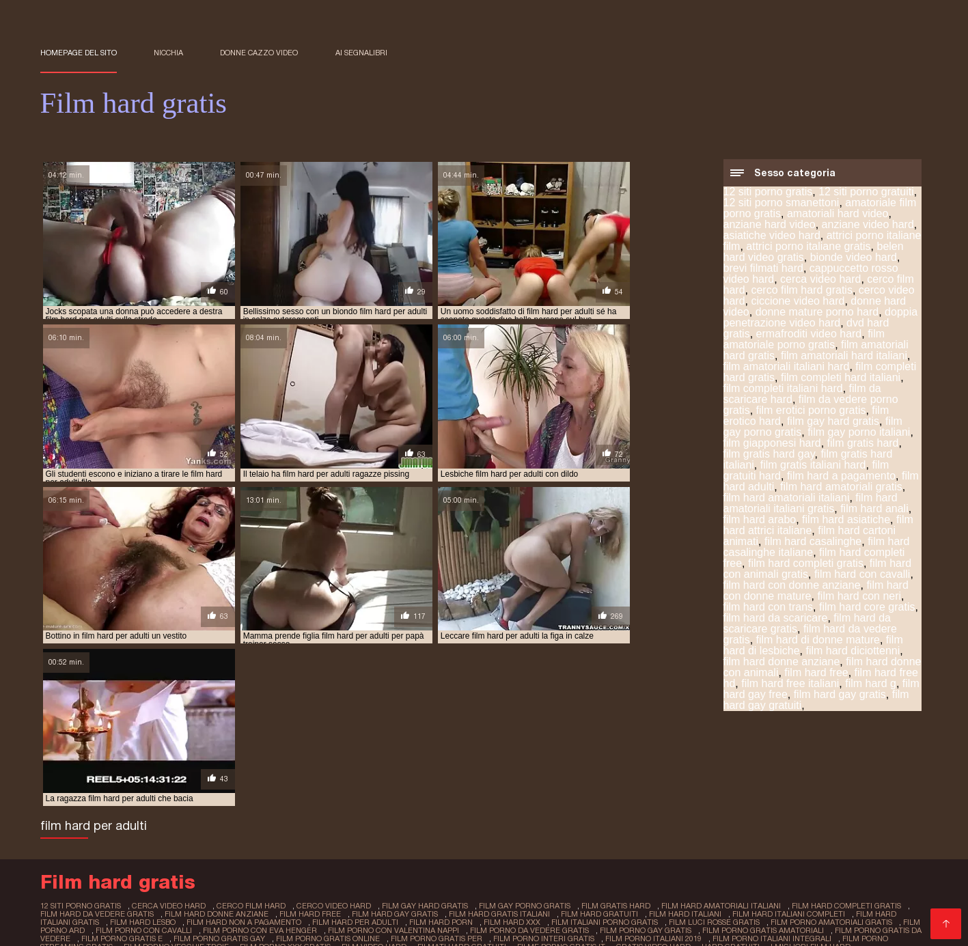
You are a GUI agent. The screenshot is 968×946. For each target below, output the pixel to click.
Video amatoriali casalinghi (206, 897)
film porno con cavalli (113, 781)
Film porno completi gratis (216, 919)
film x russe (142, 928)
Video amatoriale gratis (644, 831)
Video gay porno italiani (451, 897)
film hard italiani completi (762, 766)
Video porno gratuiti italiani (282, 908)
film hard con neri (859, 597)
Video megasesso (533, 886)
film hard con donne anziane (792, 586)
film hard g (870, 685)
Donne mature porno (748, 853)
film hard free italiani (790, 685)
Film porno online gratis (524, 831)
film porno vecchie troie (175, 796)
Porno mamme (866, 842)
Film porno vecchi (412, 820)
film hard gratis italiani (475, 766)
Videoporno (381, 908)
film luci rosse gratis (678, 774)
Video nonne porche (718, 886)
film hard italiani (659, 766)
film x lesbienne (73, 928)
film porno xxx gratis (283, 796)
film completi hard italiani (840, 379)
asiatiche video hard (771, 236)
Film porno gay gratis (824, 886)
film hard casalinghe (812, 542)
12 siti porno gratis (768, 193)
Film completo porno (829, 864)
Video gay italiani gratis (473, 908)
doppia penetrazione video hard (820, 318)
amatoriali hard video (838, 215)
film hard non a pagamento (211, 774)
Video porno (375, 864)
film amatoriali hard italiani (844, 357)
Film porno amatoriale (172, 842)
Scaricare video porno (651, 897)
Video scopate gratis (189, 853)
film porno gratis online (327, 789)
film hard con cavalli (862, 575)
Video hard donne (454, 864)
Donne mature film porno (609, 820)
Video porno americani (636, 853)
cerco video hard (327, 759)
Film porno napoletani (485, 875)
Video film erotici (696, 842)
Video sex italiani (628, 864)
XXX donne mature (722, 820)
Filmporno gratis (542, 864)
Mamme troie (263, 842)
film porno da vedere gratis (496, 781)
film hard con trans (768, 608)
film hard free (816, 674)
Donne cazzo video (259, 52)
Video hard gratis (328, 919)
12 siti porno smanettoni (781, 204)
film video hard (372, 796)
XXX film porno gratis (826, 908)
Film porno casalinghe (430, 919)
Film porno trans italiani (793, 875)
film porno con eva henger (229, 781)
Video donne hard (277, 875)
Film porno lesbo (623, 886)
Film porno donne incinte (835, 820)
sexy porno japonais (220, 928)
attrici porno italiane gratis (808, 247)
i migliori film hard (804, 796)
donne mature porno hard (817, 313)
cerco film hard (247, 759)
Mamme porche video (288, 831)
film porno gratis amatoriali (729, 781)
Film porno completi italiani (225, 886)
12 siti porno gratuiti (866, 193)
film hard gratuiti (574, 766)
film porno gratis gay (218, 789)
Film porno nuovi (586, 875)
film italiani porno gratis (568, 774)
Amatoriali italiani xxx (541, 919)
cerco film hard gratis (802, 291)
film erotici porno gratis (811, 411)
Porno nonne (327, 886)
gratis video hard (649, 796)
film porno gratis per (436, 789)
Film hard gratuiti (782, 842)
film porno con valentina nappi (361, 781)
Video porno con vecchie (424, 886)
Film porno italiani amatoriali (427, 853)
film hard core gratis (867, 608)
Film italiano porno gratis (304, 820)
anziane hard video (769, 226)
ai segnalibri (361, 52)
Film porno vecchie (86, 908)
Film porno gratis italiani (359, 842)
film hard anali (874, 510)
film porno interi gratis (543, 789)
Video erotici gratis (467, 842)
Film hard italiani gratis (857, 897)
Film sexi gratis (539, 853)
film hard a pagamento (841, 477)
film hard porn (405, 774)
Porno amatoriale (847, 853)
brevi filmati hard (763, 269)
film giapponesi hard (772, 444)
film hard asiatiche (846, 521)
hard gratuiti (725, 796)
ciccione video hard (797, 302)
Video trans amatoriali (716, 908)
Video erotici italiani (87, 853)
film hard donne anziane (781, 663)
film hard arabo (760, 521)
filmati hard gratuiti (459, 796)
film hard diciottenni (852, 652)
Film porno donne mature (277, 864)
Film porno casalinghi (298, 853)
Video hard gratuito (681, 875)
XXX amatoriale (200, 820)
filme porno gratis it (558, 796)
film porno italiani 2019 (653, 789)
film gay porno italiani (858, 433)
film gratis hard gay (769, 455)
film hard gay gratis (840, 695)
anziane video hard (868, 226)
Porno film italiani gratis (404, 831)
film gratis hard (863, 444)
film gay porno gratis (516, 759)
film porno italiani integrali (771, 789)
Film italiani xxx (175, 908)
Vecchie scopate (502, 820)
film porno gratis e (121, 789)
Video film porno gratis (332, 897)
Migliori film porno (753, 897)
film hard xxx (476, 774)
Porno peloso (740, 831)
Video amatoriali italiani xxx (584, 842)
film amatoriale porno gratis (804, 340)
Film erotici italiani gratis (98, 820)
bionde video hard (853, 258)
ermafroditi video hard (809, 335)
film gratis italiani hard (813, 466)
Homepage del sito (78, 52)
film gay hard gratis (833, 422)
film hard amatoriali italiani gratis (810, 504)
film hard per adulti (321, 774)
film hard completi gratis (805, 564)
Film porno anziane (827, 831)
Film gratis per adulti (378, 875)
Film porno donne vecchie (164, 875)
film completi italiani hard (783, 389)
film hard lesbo (110, 774)
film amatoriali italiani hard (786, 368)
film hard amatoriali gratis (841, 488)
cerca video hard (820, 280)
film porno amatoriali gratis (794, 774)
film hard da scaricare (775, 619)
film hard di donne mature (818, 641)
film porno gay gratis (612, 781)
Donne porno (197, 831)
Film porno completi (159, 864)
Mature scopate (553, 897)
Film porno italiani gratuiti (596, 908)
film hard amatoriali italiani (786, 499)
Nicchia (168, 52)
